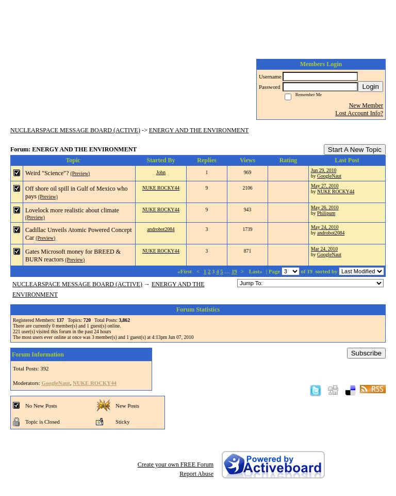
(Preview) (80, 173)
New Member (366, 105)
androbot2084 (160, 229)
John (161, 172)
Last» (256, 271)
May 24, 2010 (325, 227)
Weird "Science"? (47, 173)
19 (234, 271)
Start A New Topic (355, 149)
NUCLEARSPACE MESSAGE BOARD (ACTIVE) (75, 130)
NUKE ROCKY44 (160, 188)
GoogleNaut (329, 176)
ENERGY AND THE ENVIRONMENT (199, 130)
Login (370, 86)
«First (185, 271)
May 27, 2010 (325, 186)
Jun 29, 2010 (323, 170)
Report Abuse (196, 473)
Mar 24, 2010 (324, 249)
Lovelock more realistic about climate (72, 210)
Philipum (326, 213)
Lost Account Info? (359, 113)
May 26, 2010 (325, 207)
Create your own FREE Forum (175, 464)
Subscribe (366, 353)
